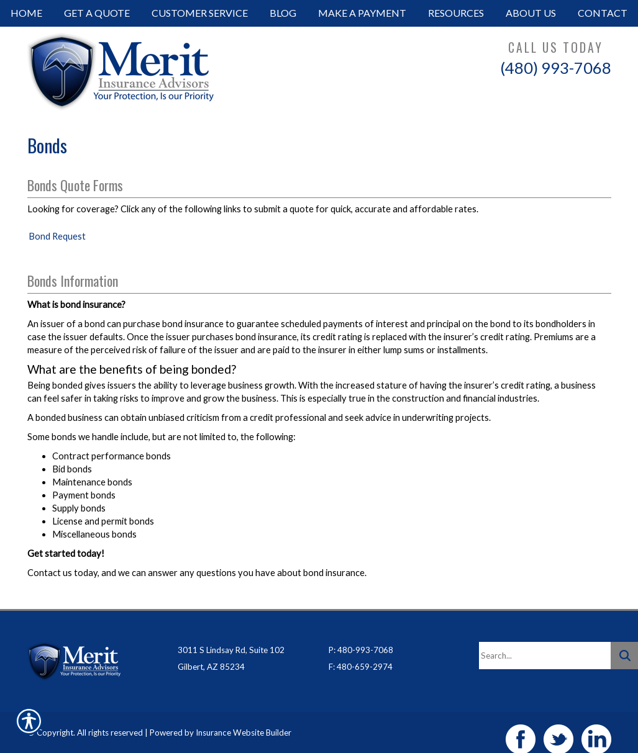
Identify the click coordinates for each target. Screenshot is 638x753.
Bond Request (57, 236)
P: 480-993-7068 (361, 636)
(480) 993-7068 (555, 67)
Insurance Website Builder (243, 719)
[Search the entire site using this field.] (545, 642)
